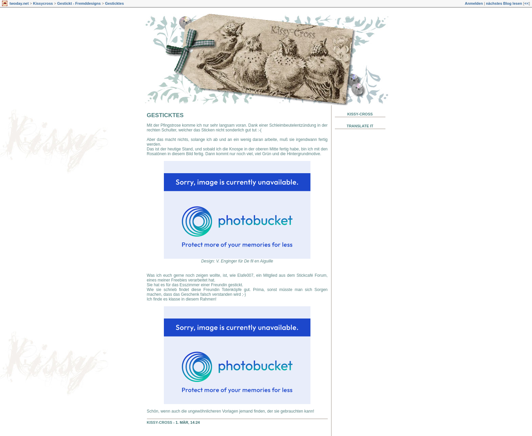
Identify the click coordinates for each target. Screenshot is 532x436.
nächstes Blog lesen (504, 3)
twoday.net (19, 3)
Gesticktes (114, 3)
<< (526, 3)
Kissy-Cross (159, 422)
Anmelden (474, 3)
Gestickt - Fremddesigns (78, 3)
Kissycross (43, 3)
